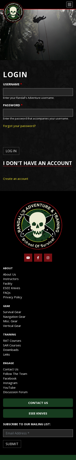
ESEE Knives (11, 288)
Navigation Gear (14, 317)
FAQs (7, 293)
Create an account (15, 179)
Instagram (10, 383)
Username (12, 84)
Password (12, 105)
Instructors (11, 279)
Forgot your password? (19, 126)
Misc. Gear (10, 321)
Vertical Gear (12, 326)
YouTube (9, 387)
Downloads (11, 350)
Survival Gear (12, 312)
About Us (9, 274)
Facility (7, 283)
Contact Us (10, 369)
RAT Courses (12, 340)
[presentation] (34, 139)
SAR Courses (12, 345)
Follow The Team (15, 374)
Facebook (9, 378)
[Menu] (69, 4)
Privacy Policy (12, 297)
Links (6, 354)
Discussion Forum (15, 392)
